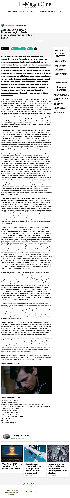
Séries (19, 11)
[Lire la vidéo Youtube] (26, 380)
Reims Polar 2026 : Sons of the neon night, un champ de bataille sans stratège (61, 58)
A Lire (37, 11)
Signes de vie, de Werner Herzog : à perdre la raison (60, 87)
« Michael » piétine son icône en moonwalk (61, 98)
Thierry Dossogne (9, 25)
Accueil (10, 11)
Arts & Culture (51, 11)
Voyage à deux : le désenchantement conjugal (61, 95)
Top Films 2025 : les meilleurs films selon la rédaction (11, 465)
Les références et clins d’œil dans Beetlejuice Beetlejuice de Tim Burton (58, 465)
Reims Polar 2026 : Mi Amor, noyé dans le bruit (61, 69)
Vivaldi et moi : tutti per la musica (60, 91)
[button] (61, 11)
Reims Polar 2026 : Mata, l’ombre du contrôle (61, 54)
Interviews (31, 11)
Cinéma (15, 11)
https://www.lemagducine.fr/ (17, 438)
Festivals (25, 11)
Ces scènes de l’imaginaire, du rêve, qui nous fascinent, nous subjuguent (34, 466)
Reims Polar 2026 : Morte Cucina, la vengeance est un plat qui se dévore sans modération (61, 64)
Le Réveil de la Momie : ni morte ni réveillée (60, 102)
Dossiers (39, 41)
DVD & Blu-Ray (43, 11)
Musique (10, 14)
